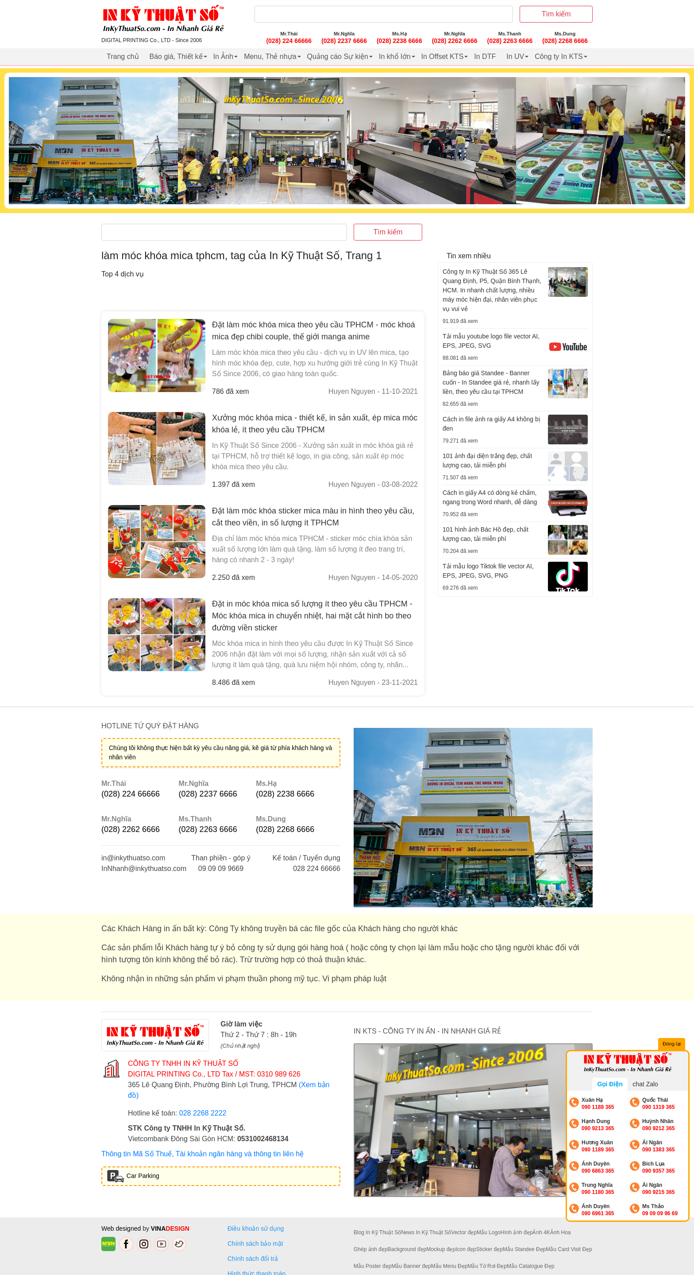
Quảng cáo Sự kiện (337, 56)
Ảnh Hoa (560, 1232)
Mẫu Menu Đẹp (449, 1266)
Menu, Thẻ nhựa (270, 56)
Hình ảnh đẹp (517, 1232)
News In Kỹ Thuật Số (426, 1232)
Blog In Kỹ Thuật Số (377, 1232)
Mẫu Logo (489, 1232)
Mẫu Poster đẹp (372, 1266)
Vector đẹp (464, 1232)
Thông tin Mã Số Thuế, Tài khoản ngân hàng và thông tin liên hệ (202, 1154)
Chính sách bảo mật (255, 1243)
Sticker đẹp (489, 1249)
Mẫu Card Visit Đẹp (569, 1249)
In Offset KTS (442, 56)
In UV (515, 56)
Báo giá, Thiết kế (176, 56)
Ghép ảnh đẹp (371, 1249)
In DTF (485, 56)
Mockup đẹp (440, 1249)
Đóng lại (672, 1044)
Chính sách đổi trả (254, 1258)
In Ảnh (223, 56)
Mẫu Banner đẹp (411, 1266)
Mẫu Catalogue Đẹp (530, 1266)
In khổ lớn (395, 56)
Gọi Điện (609, 1084)
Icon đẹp (465, 1249)
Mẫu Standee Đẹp (524, 1249)
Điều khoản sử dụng (255, 1228)
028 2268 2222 (203, 1113)
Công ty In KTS (559, 56)
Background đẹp (407, 1249)
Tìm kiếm (556, 14)
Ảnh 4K (541, 1232)
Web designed (122, 1228)
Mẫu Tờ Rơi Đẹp (486, 1266)
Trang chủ (123, 56)
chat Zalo (645, 1084)
